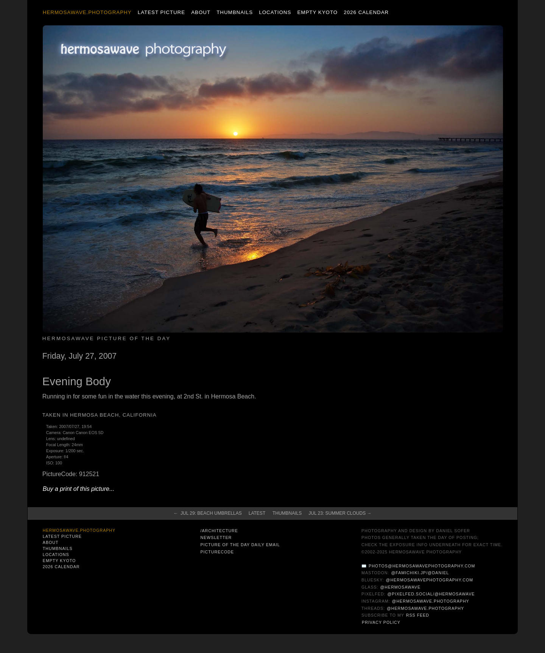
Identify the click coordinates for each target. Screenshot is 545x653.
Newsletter (216, 537)
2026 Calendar (366, 12)
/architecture (219, 530)
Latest (257, 513)
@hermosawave (400, 587)
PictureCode (217, 552)
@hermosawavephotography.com (429, 580)
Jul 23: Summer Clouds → (339, 513)
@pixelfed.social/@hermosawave (431, 594)
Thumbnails (234, 12)
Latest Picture (161, 12)
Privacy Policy (381, 622)
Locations (275, 12)
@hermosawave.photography (430, 601)
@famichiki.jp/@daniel (420, 572)
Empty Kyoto (317, 12)
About (200, 12)
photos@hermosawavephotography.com (422, 566)
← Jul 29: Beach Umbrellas (207, 513)
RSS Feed (417, 615)
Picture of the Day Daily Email (240, 544)
